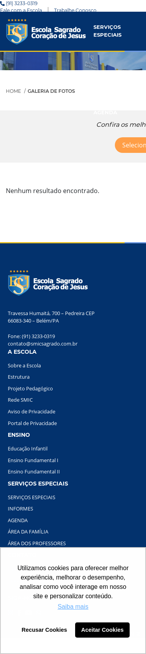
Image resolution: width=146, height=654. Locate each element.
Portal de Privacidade (32, 423)
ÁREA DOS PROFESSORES (37, 543)
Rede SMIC (20, 399)
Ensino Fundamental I (33, 460)
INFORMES (107, 74)
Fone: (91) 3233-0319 (31, 336)
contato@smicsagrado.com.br (42, 343)
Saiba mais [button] (73, 606)
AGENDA (105, 112)
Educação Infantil (27, 448)
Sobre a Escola (24, 365)
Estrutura (19, 376)
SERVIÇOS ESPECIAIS (107, 31)
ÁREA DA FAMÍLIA (28, 531)
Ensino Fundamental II (34, 471)
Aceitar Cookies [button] (102, 630)
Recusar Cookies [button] (44, 630)
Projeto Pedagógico (30, 388)
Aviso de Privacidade (31, 411)
